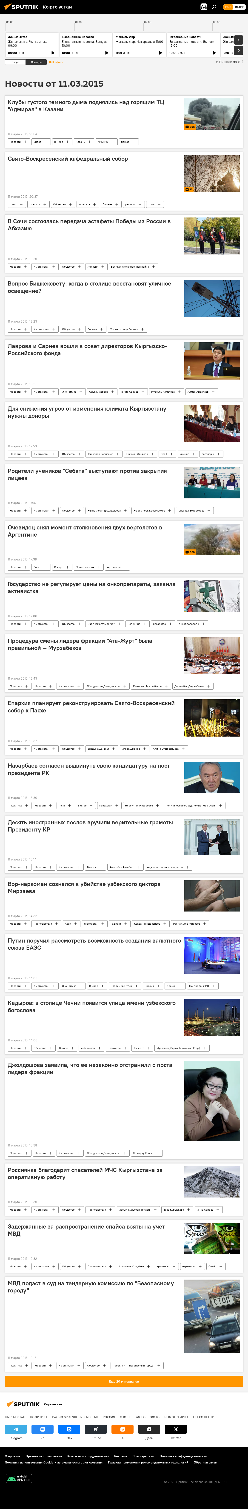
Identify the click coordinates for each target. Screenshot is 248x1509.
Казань (80, 141)
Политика (16, 686)
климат (184, 454)
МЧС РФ (103, 141)
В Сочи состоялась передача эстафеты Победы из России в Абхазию (89, 224)
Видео (37, 141)
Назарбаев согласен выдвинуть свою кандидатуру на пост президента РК (89, 769)
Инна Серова (205, 1209)
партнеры (208, 454)
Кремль (171, 986)
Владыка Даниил (98, 748)
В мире (58, 141)
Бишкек (107, 204)
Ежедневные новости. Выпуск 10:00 (84, 44)
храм (151, 204)
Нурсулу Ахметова (163, 391)
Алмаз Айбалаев (198, 391)
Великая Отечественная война (130, 266)
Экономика (69, 391)
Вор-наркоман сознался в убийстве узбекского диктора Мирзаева (84, 887)
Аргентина (113, 567)
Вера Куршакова (173, 1209)
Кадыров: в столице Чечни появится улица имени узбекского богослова (92, 1006)
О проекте (12, 1456)
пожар (125, 141)
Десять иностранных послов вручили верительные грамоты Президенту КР (90, 826)
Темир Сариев (129, 391)
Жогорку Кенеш (143, 1153)
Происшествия (85, 567)
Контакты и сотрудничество (88, 1456)
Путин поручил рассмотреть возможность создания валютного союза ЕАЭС (94, 944)
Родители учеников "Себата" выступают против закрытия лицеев (87, 474)
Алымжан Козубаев (131, 1266)
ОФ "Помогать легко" (101, 624)
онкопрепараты (189, 624)
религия (130, 204)
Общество (59, 204)
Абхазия (93, 266)
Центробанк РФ (199, 986)
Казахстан (105, 805)
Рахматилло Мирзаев (186, 923)
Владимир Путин (121, 986)
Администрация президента (165, 867)
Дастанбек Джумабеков (189, 686)
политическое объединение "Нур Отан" (191, 805)
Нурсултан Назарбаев (139, 805)
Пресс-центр (203, 1417)
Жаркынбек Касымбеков (149, 510)
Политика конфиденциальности (183, 1456)
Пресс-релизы (143, 1456)
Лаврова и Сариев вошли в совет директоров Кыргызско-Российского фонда (87, 349)
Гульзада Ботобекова (191, 510)
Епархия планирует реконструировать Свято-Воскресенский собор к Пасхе (91, 706)
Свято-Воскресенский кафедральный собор (68, 158)
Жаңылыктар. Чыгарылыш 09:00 (27, 44)
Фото (13, 204)
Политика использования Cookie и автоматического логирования (54, 1462)
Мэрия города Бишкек (124, 329)
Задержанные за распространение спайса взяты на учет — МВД (89, 1230)
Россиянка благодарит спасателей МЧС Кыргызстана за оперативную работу (85, 1173)
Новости (15, 141)
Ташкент (116, 923)
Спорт (125, 1417)
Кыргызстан (41, 266)
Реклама (120, 1456)
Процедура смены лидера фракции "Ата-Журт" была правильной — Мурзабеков (80, 644)
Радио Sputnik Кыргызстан (75, 1417)
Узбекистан (91, 923)
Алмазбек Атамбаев (121, 867)
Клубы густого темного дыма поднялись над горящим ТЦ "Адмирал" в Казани (86, 105)
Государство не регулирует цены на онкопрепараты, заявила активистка (92, 587)
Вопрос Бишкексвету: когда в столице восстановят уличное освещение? (89, 287)
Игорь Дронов (131, 748)
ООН (164, 454)
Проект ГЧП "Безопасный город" (133, 1365)
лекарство (159, 624)
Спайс (212, 1266)
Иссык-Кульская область (135, 1209)
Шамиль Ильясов (137, 454)
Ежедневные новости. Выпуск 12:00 (191, 44)
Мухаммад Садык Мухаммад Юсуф (178, 1048)
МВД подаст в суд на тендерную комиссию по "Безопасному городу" (91, 1287)
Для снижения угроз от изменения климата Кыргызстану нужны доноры (87, 412)
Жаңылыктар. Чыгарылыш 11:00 (139, 42)
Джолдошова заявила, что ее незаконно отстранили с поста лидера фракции (90, 1068)
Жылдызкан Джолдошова (104, 510)
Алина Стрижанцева (166, 748)
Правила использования (44, 1456)
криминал (163, 1266)
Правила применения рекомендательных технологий (148, 1462)
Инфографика (176, 1417)
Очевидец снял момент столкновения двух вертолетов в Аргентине (85, 531)
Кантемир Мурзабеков (147, 686)
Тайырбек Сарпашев (100, 454)
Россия (149, 986)
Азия (62, 805)
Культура (84, 204)
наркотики (189, 1266)
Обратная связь (205, 1462)
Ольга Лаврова (98, 391)
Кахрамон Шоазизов (147, 923)
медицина (134, 624)
